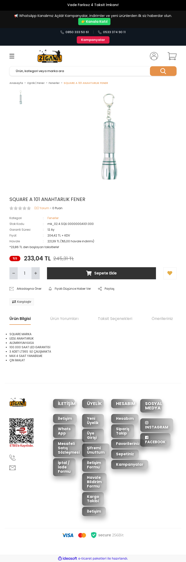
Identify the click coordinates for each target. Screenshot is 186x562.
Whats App (64, 431)
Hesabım (125, 418)
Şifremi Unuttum (96, 450)
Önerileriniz (162, 318)
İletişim (65, 418)
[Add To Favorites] (170, 273)
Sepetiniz (125, 454)
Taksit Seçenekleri (115, 318)
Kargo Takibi (93, 498)
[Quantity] (24, 273)
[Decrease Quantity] (13, 273)
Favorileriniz (128, 443)
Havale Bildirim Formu (94, 482)
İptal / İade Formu (64, 467)
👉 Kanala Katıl (94, 21)
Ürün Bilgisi (20, 318)
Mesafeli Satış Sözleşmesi (69, 448)
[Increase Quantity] (35, 273)
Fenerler (53, 218)
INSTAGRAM (156, 425)
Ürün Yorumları (64, 318)
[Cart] (171, 56)
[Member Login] (153, 56)
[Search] (93, 71)
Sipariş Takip (122, 431)
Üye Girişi (92, 435)
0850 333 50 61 (74, 32)
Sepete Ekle (101, 273)
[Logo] (50, 56)
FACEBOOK (155, 440)
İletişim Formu (94, 465)
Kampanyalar (93, 39)
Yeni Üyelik (93, 420)
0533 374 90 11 (112, 32)
